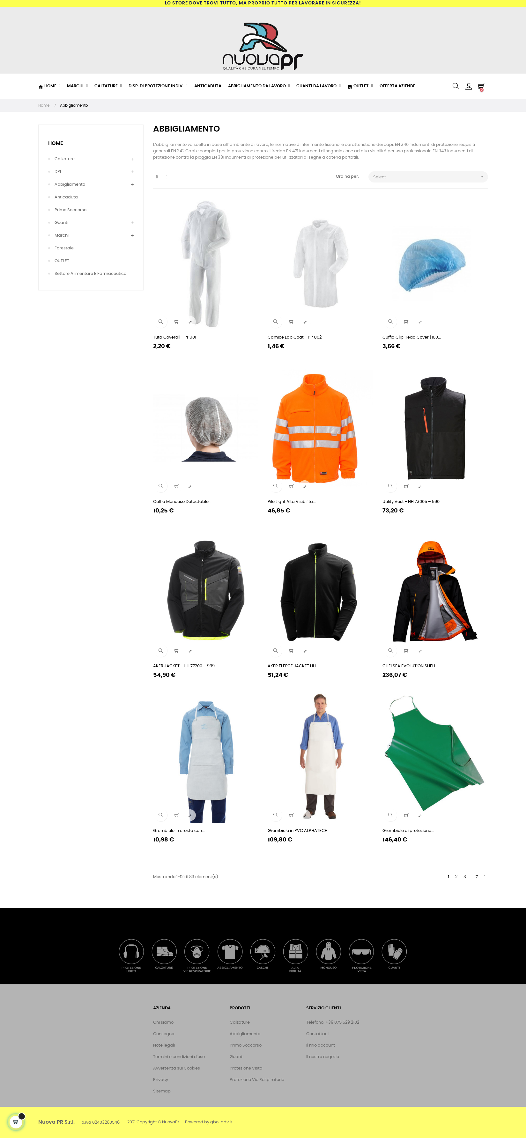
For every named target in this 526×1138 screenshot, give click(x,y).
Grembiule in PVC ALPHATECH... (299, 831)
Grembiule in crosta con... (179, 831)
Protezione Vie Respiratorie (257, 1080)
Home (55, 143)
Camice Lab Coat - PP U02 (295, 337)
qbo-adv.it (221, 1122)
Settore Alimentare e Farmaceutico (90, 274)
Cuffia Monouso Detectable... (182, 502)
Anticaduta (66, 197)
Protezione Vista (246, 1068)
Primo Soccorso (70, 210)
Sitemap (162, 1091)
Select (430, 177)
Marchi (62, 235)
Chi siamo (163, 1022)
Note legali (164, 1045)
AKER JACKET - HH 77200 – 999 (184, 666)
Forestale (64, 248)
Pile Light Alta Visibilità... (292, 502)
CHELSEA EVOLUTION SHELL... (410, 666)
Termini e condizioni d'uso (179, 1057)
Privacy (160, 1080)
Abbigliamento (70, 185)
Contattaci (317, 1034)
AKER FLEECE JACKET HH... (293, 666)
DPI (58, 172)
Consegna (163, 1034)
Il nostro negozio (322, 1057)
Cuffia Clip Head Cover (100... (411, 337)
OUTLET (62, 261)
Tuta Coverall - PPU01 (174, 337)
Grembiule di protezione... (408, 831)
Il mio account (320, 1045)
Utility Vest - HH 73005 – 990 (411, 502)
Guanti (61, 223)
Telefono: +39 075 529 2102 (332, 1022)
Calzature (65, 159)
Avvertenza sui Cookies (176, 1068)
